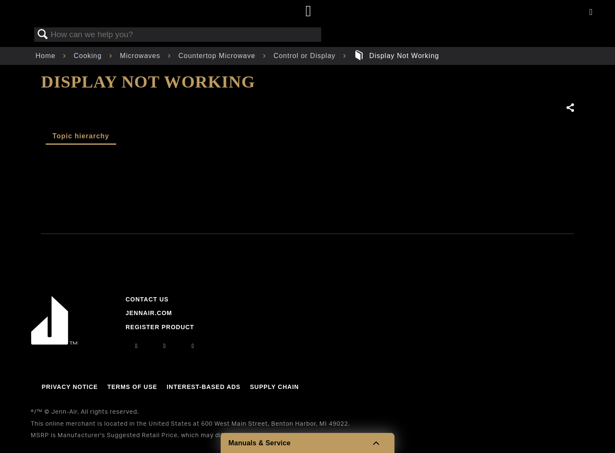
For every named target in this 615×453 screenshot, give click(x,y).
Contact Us (147, 299)
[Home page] (308, 11)
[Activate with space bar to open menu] (590, 13)
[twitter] (193, 346)
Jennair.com (149, 313)
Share (569, 108)
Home (46, 55)
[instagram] (136, 346)
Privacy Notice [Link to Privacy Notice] (69, 386)
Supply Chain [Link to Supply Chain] (274, 386)
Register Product (160, 327)
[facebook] (164, 346)
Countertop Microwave (218, 55)
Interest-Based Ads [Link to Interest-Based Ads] (203, 386)
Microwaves (141, 55)
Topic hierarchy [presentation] (81, 136)
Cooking (88, 55)
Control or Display (305, 55)
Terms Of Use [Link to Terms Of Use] (132, 386)
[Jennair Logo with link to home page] (54, 342)
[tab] (81, 136)
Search (42, 34)
